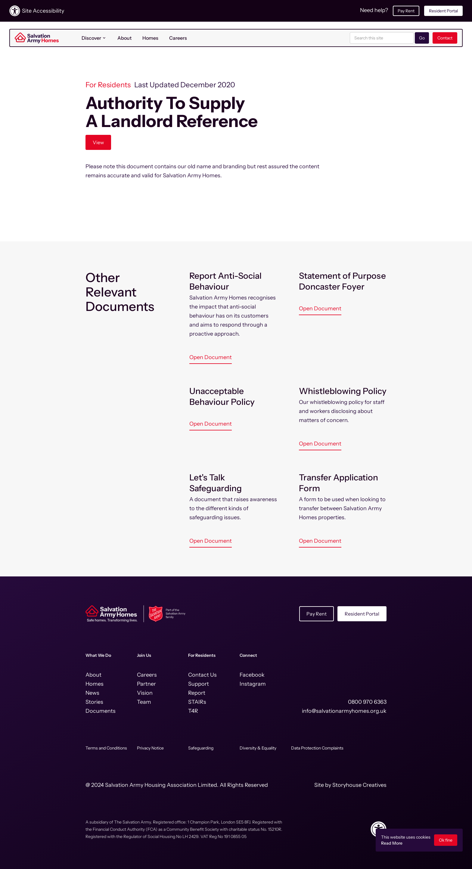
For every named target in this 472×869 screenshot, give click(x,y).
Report (196, 693)
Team (144, 702)
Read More (391, 843)
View (98, 142)
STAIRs (197, 702)
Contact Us (202, 675)
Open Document (210, 357)
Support (198, 684)
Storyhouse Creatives (359, 785)
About (124, 38)
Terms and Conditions (106, 748)
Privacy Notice (150, 748)
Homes (150, 38)
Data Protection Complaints (317, 748)
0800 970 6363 (367, 702)
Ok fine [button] (445, 840)
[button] (94, 38)
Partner (146, 684)
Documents (100, 711)
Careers (178, 38)
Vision (145, 693)
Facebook (252, 675)
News (92, 693)
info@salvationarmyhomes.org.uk (344, 711)
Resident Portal (443, 11)
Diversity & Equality (258, 748)
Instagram (253, 684)
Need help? (374, 10)
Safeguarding (200, 748)
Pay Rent (406, 11)
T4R (193, 711)
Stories (94, 702)
